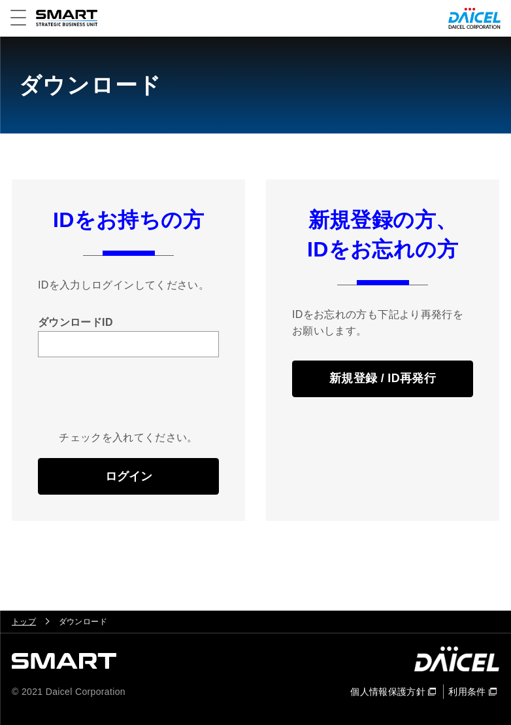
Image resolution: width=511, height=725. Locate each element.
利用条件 (467, 691)
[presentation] (137, 403)
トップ (24, 621)
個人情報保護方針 (387, 691)
